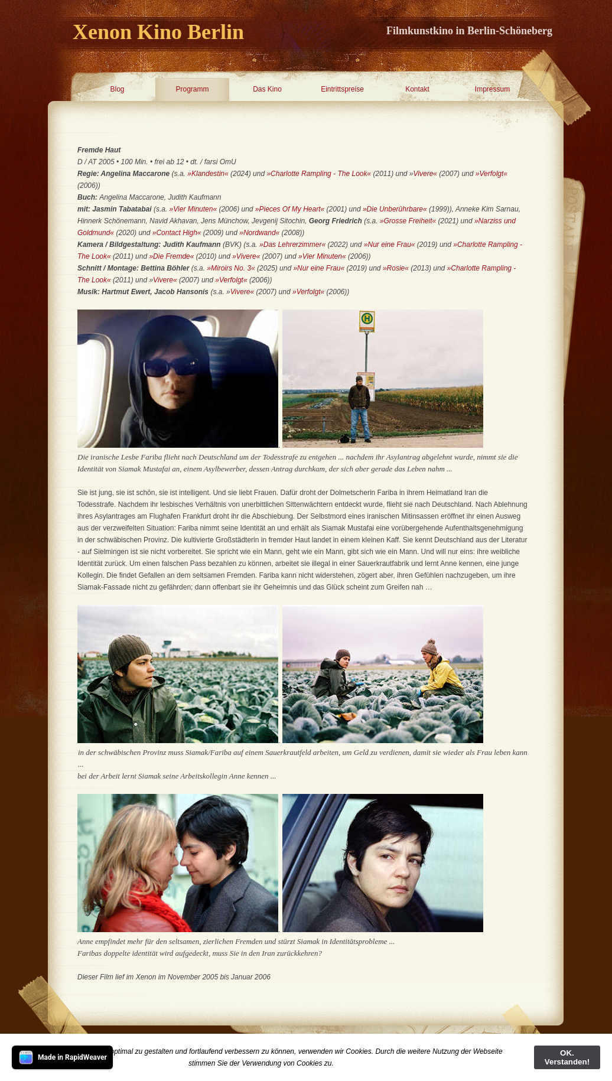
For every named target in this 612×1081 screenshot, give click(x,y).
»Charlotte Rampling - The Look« (318, 174)
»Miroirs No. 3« (230, 268)
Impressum (492, 89)
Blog (117, 89)
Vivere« (425, 174)
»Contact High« (176, 233)
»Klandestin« (207, 174)
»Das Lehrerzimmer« (292, 244)
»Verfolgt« (491, 174)
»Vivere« (246, 256)
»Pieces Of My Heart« (289, 209)
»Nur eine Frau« (389, 244)
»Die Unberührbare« (395, 209)
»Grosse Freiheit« (408, 221)
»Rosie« (397, 268)
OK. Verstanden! (567, 1057)
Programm (192, 89)
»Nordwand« (259, 233)
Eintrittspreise (342, 89)
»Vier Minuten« (193, 209)
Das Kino (267, 89)
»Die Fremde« (171, 256)
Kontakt (417, 89)
